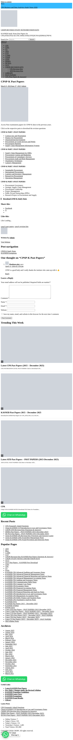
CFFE (7, 59)
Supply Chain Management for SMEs (18, 153)
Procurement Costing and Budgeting (18, 155)
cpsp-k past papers (7, 226)
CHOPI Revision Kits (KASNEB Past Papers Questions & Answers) (29, 559)
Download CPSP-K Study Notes (15, 199)
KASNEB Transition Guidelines (17, 695)
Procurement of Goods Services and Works (20, 142)
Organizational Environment (15, 140)
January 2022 (10, 660)
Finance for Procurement (14, 138)
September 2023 (11, 647)
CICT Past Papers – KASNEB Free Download (21, 565)
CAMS (7, 55)
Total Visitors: (10, 730)
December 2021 (10, 662)
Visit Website (5, 242)
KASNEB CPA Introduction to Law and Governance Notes (26, 596)
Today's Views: (10, 724)
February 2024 (10, 643)
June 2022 (8, 655)
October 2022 (10, 653)
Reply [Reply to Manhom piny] (7, 274)
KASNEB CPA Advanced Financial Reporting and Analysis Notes (28, 579)
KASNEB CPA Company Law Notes (18, 587)
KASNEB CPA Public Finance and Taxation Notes (23, 600)
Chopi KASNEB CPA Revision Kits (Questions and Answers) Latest (29, 538)
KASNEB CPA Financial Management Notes (21, 592)
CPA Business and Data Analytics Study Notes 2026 (19, 7)
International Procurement (14, 172)
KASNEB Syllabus (12, 608)
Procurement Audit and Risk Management (20, 159)
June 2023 (8, 649)
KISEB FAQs (10, 610)
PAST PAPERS (10, 75)
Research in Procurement (14, 176)
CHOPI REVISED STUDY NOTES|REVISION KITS (20, 30)
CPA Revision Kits (16, 69)
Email (3, 309)
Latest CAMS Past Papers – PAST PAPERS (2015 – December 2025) (29, 614)
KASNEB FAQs (11, 604)
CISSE (7, 57)
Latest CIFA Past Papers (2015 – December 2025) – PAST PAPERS (29, 618)
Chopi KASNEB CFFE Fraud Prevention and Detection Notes (27, 542)
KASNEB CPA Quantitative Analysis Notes (20, 602)
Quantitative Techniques (13, 161)
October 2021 (10, 666)
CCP (7, 53)
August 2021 (9, 670)
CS (6, 49)
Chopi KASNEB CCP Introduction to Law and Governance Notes (28, 530)
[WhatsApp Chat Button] (5, 734)
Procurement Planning (13, 144)
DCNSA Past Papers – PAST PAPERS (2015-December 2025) (27, 536)
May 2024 (8, 637)
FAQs (7, 573)
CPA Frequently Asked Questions (17, 528)
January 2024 (10, 645)
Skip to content (6, 2)
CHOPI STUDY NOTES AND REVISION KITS (22, 561)
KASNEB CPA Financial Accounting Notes (20, 591)
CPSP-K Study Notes (8, 251)
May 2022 (8, 657)
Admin (23, 86)
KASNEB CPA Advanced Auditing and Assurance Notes (25, 575)
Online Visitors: (11, 722)
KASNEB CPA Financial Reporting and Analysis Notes (24, 594)
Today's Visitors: (11, 726)
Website (3, 313)
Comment (5, 301)
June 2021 (8, 672)
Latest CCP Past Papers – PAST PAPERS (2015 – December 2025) (28, 616)
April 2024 (9, 639)
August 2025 (9, 633)
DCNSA (8, 63)
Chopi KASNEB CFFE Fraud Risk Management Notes (24, 540)
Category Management (13, 163)
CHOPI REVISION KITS (14, 67)
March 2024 (9, 641)
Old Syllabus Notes (12, 624)
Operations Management (14, 178)
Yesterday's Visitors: (12, 728)
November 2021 (11, 664)
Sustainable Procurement (14, 170)
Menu (3, 42)
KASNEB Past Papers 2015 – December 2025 (21, 415)
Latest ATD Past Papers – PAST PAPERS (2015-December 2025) (30, 462)
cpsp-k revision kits (21, 226)
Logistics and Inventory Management (18, 174)
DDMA (8, 61)
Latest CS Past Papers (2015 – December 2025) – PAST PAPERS (28, 622)
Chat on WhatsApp (16, 517)
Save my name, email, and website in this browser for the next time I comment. (31, 317)
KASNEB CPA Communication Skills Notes (21, 585)
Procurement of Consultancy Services (18, 157)
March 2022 (9, 658)
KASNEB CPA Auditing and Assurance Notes (21, 583)
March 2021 (9, 676)
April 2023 (9, 651)
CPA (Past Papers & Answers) (15, 77)
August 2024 (9, 635)
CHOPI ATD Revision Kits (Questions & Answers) (23, 532)
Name (3, 304)
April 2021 (9, 674)
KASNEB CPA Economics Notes (17, 589)
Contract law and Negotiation (15, 136)
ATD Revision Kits (16, 71)
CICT (7, 65)
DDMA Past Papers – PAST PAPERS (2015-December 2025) (26, 534)
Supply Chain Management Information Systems (22, 146)
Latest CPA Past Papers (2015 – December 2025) (22, 368)
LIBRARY (9, 73)
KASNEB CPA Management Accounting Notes (21, 598)
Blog (7, 553)
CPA (7, 46)
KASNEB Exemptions (9, 253)
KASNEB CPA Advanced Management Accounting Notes (25, 581)
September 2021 (11, 668)
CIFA (7, 47)
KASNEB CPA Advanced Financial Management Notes (24, 577)
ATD (7, 51)
